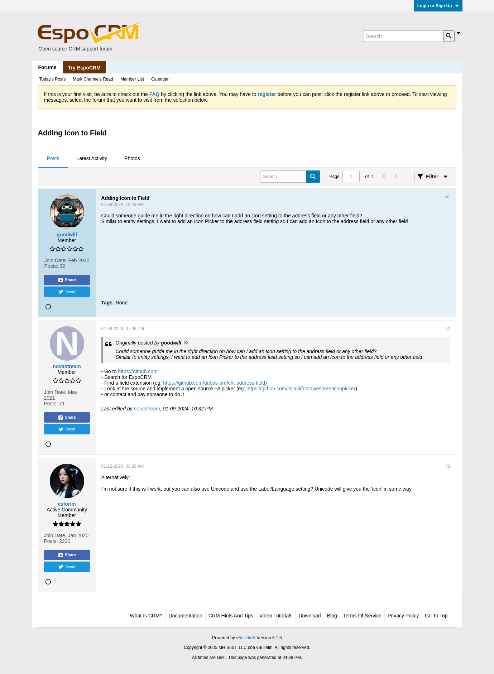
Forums (47, 67)
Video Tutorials (275, 615)
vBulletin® (245, 637)
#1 (447, 196)
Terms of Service (362, 615)
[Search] (403, 36)
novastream (147, 408)
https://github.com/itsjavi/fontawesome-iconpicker (300, 388)
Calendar (160, 79)
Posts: (51, 266)
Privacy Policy (403, 615)
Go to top (436, 615)
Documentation (185, 615)
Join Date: (55, 260)
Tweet (66, 291)
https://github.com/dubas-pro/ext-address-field (214, 383)
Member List (132, 79)
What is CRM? (146, 615)
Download (309, 615)
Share (67, 280)
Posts (53, 158)
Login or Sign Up (438, 5)
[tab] (53, 158)
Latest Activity (92, 158)
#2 (447, 328)
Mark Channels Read (93, 79)
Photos (132, 158)
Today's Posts (52, 79)
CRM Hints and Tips (230, 615)
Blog (332, 615)
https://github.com (138, 371)
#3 (447, 466)
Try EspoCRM (84, 68)
